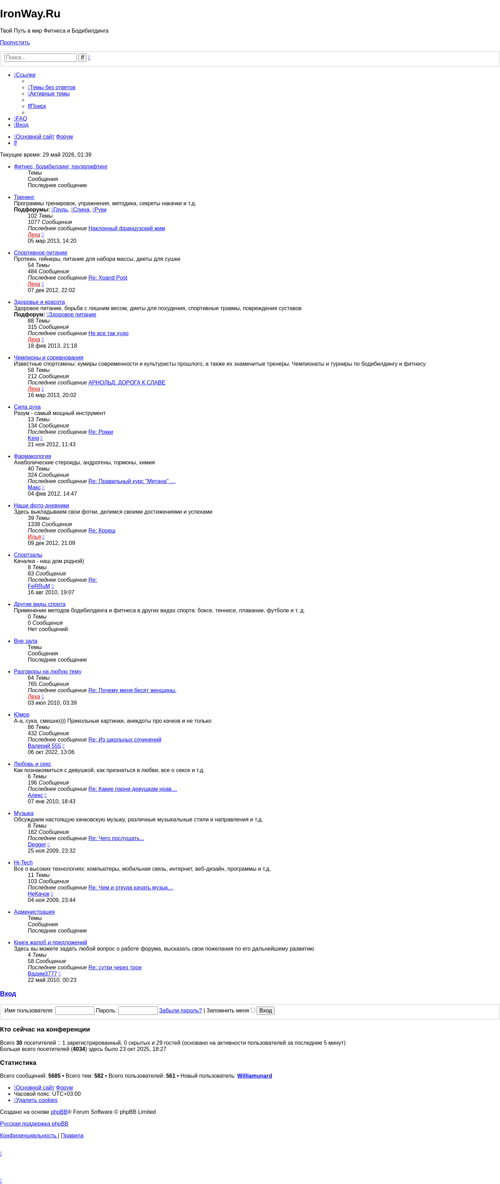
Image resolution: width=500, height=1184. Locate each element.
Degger (37, 844)
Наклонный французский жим (127, 228)
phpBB (59, 1112)
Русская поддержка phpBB (34, 1124)
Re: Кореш (102, 530)
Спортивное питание (40, 253)
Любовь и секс (32, 764)
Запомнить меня (231, 1010)
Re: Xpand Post (108, 278)
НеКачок (39, 894)
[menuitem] (51, 87)
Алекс (35, 795)
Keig (33, 438)
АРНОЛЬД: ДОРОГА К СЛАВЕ (127, 383)
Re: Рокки (101, 432)
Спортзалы (28, 555)
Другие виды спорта (40, 604)
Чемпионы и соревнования (48, 358)
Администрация (34, 912)
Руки (99, 210)
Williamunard (254, 1076)
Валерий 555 (44, 746)
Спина (80, 210)
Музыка (24, 813)
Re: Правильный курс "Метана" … (132, 481)
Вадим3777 (42, 974)
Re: (93, 580)
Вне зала (25, 641)
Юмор (22, 715)
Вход (8, 993)
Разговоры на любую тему (48, 671)
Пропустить (15, 42)
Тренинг (24, 197)
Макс (34, 487)
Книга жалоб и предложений (50, 942)
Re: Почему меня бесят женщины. (133, 690)
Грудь (59, 210)
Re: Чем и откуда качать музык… (131, 888)
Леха (34, 235)
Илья (34, 537)
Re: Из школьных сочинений (125, 740)
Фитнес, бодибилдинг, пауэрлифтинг (61, 166)
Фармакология (32, 456)
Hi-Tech (23, 863)
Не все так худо (109, 333)
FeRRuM (39, 586)
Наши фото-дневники (41, 505)
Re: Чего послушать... (116, 838)
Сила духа (27, 407)
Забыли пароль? (180, 1010)
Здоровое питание (71, 314)
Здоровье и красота (39, 302)
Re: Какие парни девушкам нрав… (133, 789)
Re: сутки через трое (115, 967)
